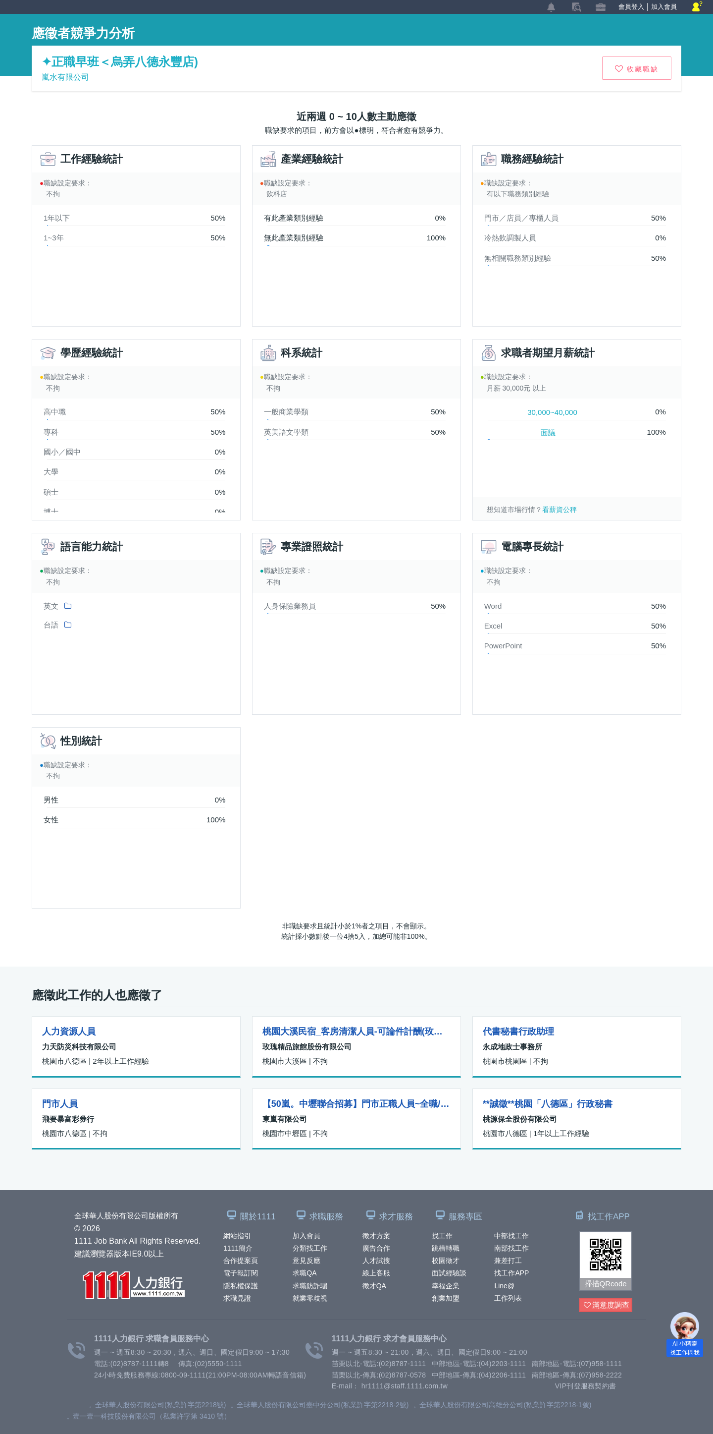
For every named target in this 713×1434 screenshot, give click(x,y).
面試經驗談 (449, 1273)
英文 (51, 606)
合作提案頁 (240, 1260)
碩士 (51, 492)
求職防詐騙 (310, 1286)
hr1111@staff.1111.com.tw (404, 1386)
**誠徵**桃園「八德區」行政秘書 (547, 1104)
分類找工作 (310, 1248)
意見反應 (306, 1260)
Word (493, 606)
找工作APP (511, 1273)
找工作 (442, 1236)
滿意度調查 (606, 1305)
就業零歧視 (310, 1298)
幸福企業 (445, 1286)
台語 (51, 625)
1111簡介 (238, 1248)
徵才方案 (376, 1236)
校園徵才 (445, 1260)
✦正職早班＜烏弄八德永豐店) (120, 61)
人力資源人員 (69, 1031)
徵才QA (374, 1286)
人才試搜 (376, 1260)
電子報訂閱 (240, 1273)
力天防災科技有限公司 (79, 1046)
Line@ (504, 1286)
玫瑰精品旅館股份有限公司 (307, 1046)
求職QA (304, 1273)
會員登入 (631, 6)
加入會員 (306, 1236)
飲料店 (276, 194)
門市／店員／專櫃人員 (521, 218)
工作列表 (508, 1298)
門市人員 (60, 1104)
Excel (493, 626)
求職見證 (237, 1298)
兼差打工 (508, 1260)
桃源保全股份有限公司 (520, 1119)
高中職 (55, 411)
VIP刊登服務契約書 (585, 1386)
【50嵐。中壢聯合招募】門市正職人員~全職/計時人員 (356, 1104)
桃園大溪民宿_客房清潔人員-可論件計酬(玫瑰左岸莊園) (356, 1031)
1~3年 (53, 237)
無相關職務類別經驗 (517, 258)
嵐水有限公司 (65, 77)
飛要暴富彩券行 (68, 1119)
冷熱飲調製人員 (510, 237)
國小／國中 (62, 452)
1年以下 (57, 218)
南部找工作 (511, 1248)
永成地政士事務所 (512, 1046)
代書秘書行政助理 (518, 1031)
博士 (51, 512)
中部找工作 (511, 1236)
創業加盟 (445, 1298)
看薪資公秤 (559, 510)
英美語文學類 (286, 432)
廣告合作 (376, 1248)
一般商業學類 (286, 411)
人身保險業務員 (290, 606)
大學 (51, 471)
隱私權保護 (240, 1286)
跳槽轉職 (445, 1248)
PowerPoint (503, 645)
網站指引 (237, 1236)
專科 (51, 432)
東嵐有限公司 (284, 1119)
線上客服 (376, 1273)
